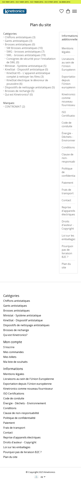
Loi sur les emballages (68, 237)
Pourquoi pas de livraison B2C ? (67, 251)
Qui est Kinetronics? (19, 94)
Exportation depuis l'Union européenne (68, 82)
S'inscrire (8, 347)
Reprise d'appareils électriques (68, 210)
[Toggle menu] (74, 11)
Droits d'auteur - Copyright (68, 225)
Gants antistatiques (18, 41)
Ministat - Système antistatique (25, 66)
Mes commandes (13, 352)
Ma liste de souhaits (15, 362)
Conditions (68, 147)
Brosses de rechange (19, 91)
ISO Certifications (68, 113)
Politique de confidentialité (68, 172)
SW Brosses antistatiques (24, 48)
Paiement (67, 182)
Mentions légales (67, 50)
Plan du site (66, 265)
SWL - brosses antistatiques (26, 55)
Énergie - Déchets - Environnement (68, 136)
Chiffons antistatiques (20, 37)
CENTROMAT (15, 106)
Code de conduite (67, 124)
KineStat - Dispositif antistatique (26, 69)
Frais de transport (68, 191)
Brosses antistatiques (20, 44)
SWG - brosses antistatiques (25, 51)
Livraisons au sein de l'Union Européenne (68, 64)
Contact (66, 200)
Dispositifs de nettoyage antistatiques (30, 87)
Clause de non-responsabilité (68, 158)
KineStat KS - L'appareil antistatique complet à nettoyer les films (28, 74)
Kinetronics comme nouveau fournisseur (68, 100)
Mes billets (9, 357)
